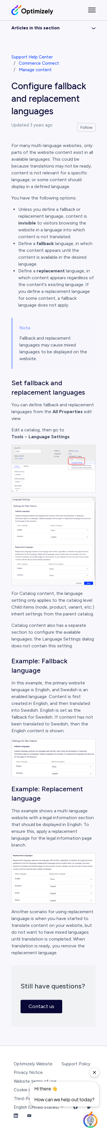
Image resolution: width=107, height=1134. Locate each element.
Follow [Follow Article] (86, 127)
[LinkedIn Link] (16, 1116)
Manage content (35, 69)
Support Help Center (32, 57)
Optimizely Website (33, 1063)
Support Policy (76, 1063)
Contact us (41, 1006)
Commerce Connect (39, 63)
